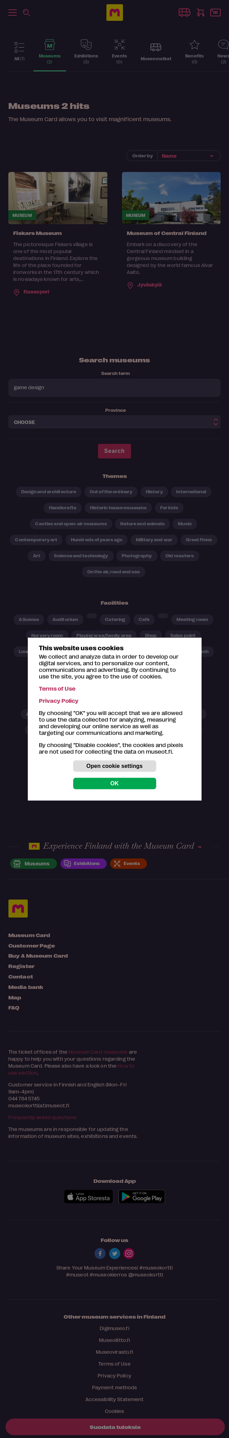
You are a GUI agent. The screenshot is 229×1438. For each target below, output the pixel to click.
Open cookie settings (115, 766)
